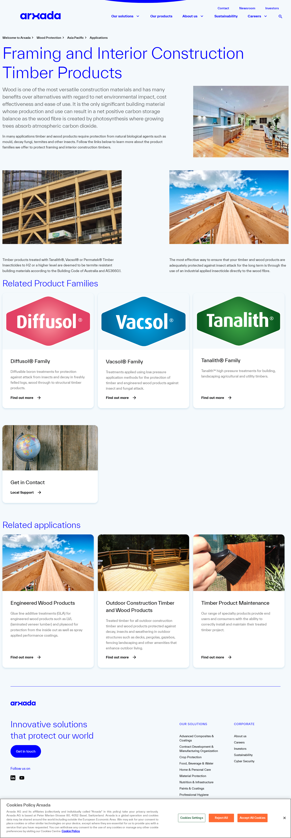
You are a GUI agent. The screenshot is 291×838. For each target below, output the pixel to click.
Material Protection (192, 776)
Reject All (221, 817)
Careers (239, 742)
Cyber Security (244, 761)
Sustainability (243, 755)
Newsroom (247, 8)
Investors (272, 8)
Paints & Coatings (191, 788)
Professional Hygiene (194, 794)
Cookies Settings (191, 817)
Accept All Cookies (252, 817)
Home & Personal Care (195, 769)
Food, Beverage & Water (196, 763)
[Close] (284, 818)
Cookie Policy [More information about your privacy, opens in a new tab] (71, 831)
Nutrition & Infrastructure (196, 782)
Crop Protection (190, 757)
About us (240, 736)
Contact (223, 8)
